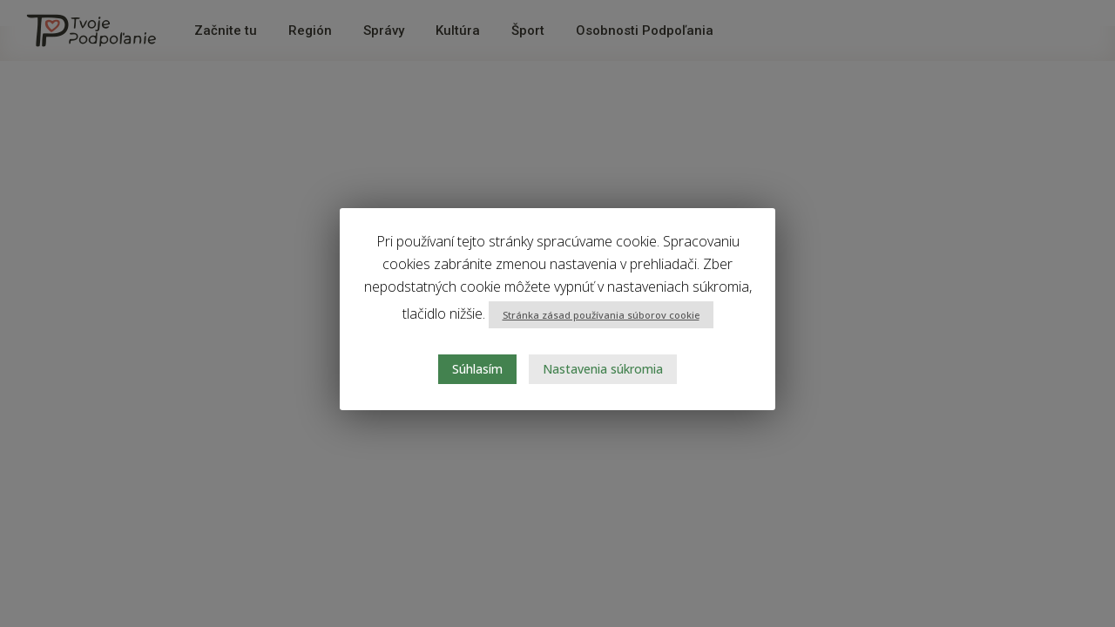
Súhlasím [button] (477, 369)
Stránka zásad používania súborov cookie (601, 314)
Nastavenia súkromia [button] (603, 369)
